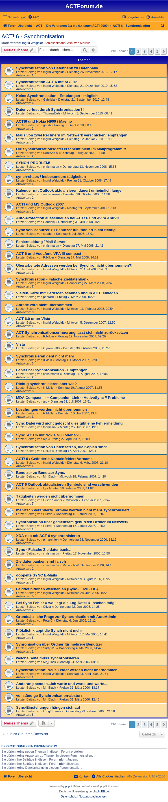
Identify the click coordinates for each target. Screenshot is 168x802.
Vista (20, 344)
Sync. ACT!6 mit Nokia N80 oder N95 (48, 435)
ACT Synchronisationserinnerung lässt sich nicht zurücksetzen (72, 332)
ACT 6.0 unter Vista (33, 319)
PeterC (48, 620)
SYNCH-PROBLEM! (33, 163)
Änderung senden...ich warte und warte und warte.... (62, 684)
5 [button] (157, 51)
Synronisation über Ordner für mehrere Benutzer (59, 644)
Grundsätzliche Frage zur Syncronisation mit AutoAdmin (66, 617)
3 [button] (145, 51)
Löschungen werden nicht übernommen (51, 409)
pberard (48, 297)
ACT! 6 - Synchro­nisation (32, 36)
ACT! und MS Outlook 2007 (40, 204)
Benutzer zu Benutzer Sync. (40, 472)
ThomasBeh (51, 113)
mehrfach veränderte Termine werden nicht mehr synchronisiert (72, 510)
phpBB (69, 786)
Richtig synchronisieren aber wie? (46, 384)
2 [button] (138, 51)
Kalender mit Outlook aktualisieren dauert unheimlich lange (68, 190)
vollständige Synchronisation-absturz (49, 695)
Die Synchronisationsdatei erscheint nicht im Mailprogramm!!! (71, 149)
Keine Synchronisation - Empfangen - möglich (57, 96)
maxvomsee (51, 194)
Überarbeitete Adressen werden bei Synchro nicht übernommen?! (74, 265)
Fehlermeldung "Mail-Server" (41, 242)
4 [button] (151, 51)
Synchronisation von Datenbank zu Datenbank (57, 68)
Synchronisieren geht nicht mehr (45, 356)
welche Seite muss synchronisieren (47, 658)
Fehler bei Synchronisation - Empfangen (52, 370)
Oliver (47, 606)
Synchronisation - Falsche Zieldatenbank (52, 279)
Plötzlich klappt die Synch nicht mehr (49, 630)
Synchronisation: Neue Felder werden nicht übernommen (66, 670)
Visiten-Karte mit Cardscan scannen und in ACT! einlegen (67, 293)
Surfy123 (49, 648)
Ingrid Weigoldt (32, 43)
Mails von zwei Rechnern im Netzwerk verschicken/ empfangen (71, 135)
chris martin (51, 166)
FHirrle (47, 514)
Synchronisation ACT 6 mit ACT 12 (46, 82)
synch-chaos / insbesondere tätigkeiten (51, 176)
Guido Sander (52, 500)
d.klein (47, 360)
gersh (47, 125)
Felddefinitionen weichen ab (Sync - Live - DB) (57, 589)
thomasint (49, 427)
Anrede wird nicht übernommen (44, 305)
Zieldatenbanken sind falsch (41, 561)
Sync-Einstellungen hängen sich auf (48, 707)
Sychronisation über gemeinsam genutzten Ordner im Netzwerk (72, 522)
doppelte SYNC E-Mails (36, 575)
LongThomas (52, 711)
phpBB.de (103, 791)
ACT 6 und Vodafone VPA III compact (48, 253)
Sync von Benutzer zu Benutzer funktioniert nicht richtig (65, 230)
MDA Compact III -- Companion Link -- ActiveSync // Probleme (70, 398)
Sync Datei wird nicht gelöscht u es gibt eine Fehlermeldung (69, 423)
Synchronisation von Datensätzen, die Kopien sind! (61, 447)
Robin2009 (50, 152)
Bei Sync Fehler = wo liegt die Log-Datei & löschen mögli (66, 603)
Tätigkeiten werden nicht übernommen (50, 496)
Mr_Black (49, 476)
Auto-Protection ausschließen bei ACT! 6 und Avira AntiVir (67, 218)
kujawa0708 (51, 348)
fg (44, 488)
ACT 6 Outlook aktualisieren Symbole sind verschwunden (67, 484)
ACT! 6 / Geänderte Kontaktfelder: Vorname (54, 459)
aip (45, 401)
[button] (164, 51)
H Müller (48, 387)
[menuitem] (33, 17)
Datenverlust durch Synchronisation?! (50, 109)
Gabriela (49, 99)
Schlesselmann (55, 43)
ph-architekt (51, 539)
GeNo (47, 450)
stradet (48, 233)
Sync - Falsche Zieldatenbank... (43, 549)
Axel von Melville (78, 43)
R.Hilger (48, 257)
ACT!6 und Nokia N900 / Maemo (44, 121)
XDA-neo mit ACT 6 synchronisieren (48, 536)
